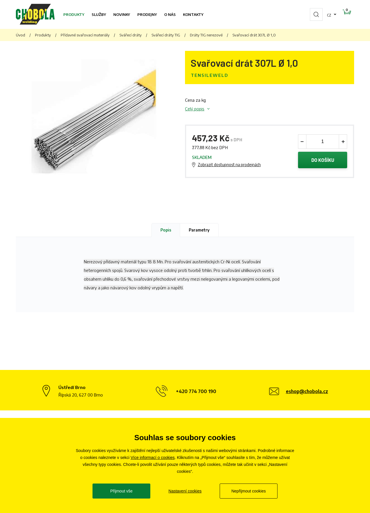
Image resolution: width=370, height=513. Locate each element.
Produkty (73, 14)
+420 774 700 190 (196, 391)
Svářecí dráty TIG (165, 35)
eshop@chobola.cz (307, 391)
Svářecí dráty (130, 35)
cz (310, 14)
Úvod (20, 35)
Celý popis (194, 108)
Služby (99, 14)
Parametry (199, 229)
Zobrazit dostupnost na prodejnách (229, 165)
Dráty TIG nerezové (206, 35)
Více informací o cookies (153, 457)
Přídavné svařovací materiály (85, 35)
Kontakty (193, 14)
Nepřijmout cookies (248, 491)
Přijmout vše (121, 491)
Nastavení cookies (185, 491)
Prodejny (147, 14)
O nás (170, 14)
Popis (165, 229)
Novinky (121, 14)
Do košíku (323, 160)
